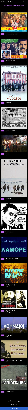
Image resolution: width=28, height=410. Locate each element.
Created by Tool (14, 404)
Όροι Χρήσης (18, 401)
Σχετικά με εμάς (11, 401)
